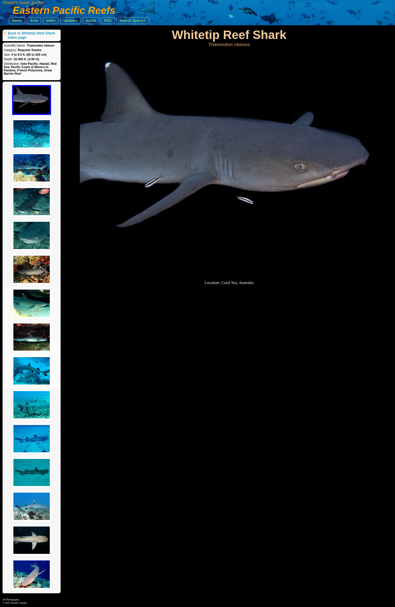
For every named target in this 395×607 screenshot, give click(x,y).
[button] (17, 20)
